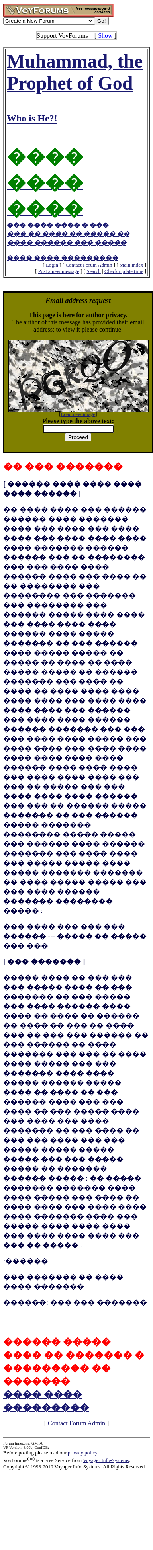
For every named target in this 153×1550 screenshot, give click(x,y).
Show (105, 35)
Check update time (123, 271)
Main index (131, 265)
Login (52, 265)
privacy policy (82, 1453)
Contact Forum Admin (88, 265)
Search (93, 271)
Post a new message (58, 271)
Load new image (78, 414)
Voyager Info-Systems (106, 1460)
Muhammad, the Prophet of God (76, 87)
